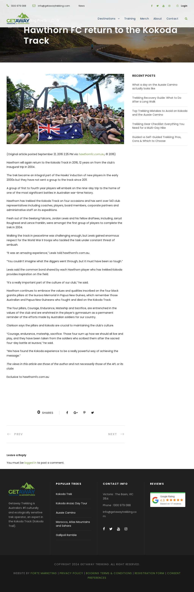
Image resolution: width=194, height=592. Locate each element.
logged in (30, 463)
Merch (144, 19)
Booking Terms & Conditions (109, 573)
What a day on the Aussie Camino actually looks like (155, 86)
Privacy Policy (71, 573)
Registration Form (149, 573)
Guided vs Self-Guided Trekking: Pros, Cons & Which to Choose (156, 139)
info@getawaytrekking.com (54, 5)
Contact (172, 19)
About (157, 19)
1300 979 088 (18, 5)
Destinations (106, 19)
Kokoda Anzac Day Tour (71, 503)
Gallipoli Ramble (66, 535)
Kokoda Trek (64, 494)
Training (130, 19)
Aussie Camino (66, 513)
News (82, 5)
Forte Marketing (44, 573)
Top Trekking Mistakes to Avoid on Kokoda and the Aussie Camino (159, 113)
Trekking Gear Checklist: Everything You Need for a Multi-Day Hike (158, 126)
